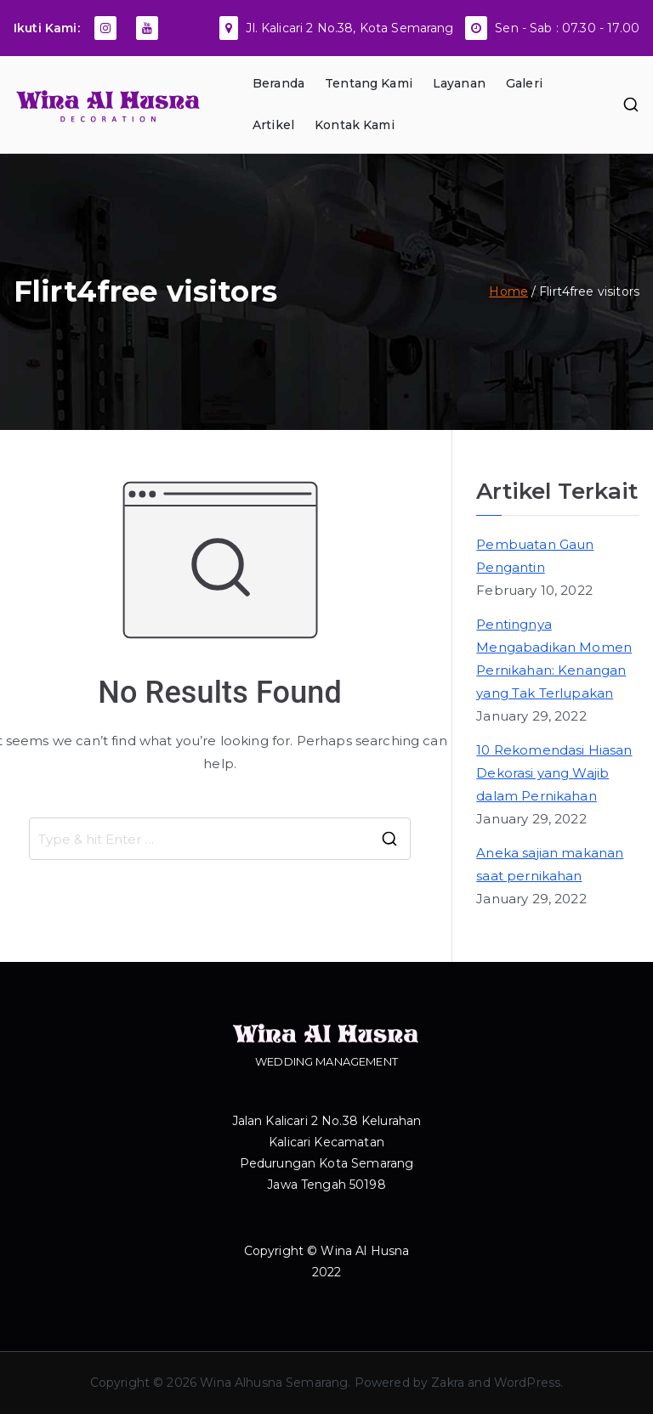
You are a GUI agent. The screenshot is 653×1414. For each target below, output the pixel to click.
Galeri (524, 83)
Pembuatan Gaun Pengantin (534, 555)
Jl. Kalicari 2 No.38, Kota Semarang (349, 28)
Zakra (447, 1382)
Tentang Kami (368, 83)
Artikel (273, 125)
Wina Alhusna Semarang (274, 1382)
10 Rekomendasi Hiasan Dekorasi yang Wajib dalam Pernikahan (554, 773)
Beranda (278, 83)
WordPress (527, 1382)
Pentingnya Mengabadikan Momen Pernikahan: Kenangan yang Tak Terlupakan (554, 658)
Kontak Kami (355, 125)
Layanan (459, 83)
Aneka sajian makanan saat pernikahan (549, 864)
